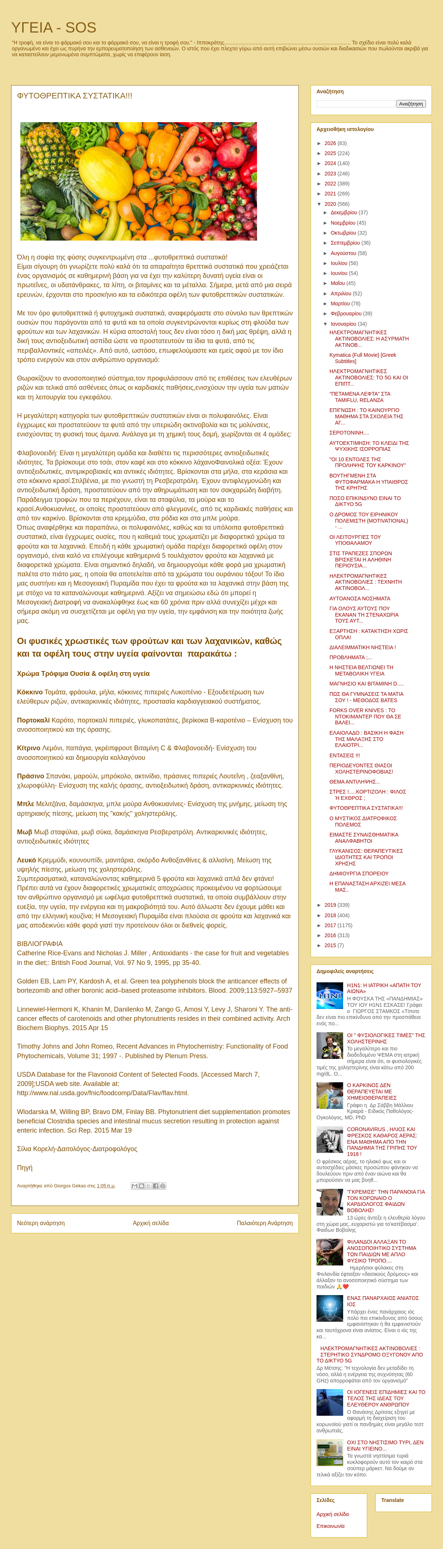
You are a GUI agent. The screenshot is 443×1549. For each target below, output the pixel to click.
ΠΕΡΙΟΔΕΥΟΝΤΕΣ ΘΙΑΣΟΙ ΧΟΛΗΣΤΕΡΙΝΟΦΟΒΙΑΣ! (361, 768)
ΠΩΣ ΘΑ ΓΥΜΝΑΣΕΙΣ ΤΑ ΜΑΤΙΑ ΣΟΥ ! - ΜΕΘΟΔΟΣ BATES (366, 697)
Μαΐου (338, 283)
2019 (331, 905)
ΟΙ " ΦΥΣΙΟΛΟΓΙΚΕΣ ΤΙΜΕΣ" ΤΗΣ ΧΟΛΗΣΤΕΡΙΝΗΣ (386, 1038)
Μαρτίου (341, 303)
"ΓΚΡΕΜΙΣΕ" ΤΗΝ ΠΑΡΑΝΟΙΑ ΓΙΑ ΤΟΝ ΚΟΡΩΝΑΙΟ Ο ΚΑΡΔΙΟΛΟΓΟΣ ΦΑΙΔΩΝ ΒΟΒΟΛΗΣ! (386, 1201)
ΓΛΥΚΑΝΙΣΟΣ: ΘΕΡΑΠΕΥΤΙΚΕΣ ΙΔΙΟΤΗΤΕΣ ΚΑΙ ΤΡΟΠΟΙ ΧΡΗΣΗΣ (366, 857)
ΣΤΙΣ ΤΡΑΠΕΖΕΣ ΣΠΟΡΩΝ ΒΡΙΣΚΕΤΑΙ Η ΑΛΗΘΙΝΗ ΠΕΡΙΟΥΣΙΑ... (360, 559)
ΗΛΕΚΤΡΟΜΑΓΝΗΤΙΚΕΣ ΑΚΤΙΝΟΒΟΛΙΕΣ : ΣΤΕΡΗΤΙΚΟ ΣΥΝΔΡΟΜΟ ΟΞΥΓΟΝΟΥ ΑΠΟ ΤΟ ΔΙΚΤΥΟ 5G (370, 1354)
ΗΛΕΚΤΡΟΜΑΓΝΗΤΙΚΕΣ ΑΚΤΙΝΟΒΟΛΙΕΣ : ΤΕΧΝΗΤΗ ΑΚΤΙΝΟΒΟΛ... (365, 582)
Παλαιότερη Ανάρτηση (265, 1223)
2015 (331, 945)
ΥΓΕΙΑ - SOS (54, 27)
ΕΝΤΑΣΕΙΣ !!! (344, 755)
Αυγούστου (344, 253)
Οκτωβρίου (344, 233)
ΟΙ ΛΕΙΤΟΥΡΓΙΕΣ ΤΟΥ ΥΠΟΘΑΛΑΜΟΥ (355, 540)
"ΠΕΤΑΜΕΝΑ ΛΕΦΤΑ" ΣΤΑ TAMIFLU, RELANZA (359, 397)
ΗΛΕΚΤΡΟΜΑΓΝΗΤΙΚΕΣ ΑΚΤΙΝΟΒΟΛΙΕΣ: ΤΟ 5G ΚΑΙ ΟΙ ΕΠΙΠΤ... (368, 377)
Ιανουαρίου (344, 324)
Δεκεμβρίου (344, 212)
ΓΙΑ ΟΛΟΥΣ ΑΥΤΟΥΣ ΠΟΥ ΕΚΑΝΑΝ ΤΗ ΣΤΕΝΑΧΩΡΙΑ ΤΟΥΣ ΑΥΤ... (363, 615)
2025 (331, 153)
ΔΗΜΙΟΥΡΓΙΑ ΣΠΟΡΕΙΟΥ (359, 873)
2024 (331, 163)
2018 (331, 915)
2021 (331, 194)
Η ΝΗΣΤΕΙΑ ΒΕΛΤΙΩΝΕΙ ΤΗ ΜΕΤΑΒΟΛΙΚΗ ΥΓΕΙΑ (361, 670)
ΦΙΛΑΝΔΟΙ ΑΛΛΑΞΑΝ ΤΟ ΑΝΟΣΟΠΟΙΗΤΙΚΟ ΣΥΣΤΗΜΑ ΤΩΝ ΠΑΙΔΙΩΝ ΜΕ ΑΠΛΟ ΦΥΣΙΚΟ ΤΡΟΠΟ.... (381, 1251)
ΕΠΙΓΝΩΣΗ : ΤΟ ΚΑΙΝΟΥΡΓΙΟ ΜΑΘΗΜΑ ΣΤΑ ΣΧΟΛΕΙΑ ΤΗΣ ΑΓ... (366, 416)
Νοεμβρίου (344, 223)
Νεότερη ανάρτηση (41, 1223)
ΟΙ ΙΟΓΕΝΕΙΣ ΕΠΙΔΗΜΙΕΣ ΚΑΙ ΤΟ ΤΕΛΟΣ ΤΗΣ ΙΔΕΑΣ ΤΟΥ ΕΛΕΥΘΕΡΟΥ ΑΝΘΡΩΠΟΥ (386, 1398)
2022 (331, 184)
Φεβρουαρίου (347, 313)
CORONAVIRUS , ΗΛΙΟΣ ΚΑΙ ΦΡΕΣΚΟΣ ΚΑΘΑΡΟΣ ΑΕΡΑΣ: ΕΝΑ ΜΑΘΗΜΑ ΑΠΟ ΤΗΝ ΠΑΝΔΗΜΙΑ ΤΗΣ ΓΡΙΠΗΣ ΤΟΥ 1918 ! (382, 1141)
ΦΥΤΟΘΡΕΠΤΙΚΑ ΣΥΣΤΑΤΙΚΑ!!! (366, 808)
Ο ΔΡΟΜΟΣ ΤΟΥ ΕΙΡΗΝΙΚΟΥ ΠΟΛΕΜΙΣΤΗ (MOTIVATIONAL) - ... (368, 521)
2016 (331, 935)
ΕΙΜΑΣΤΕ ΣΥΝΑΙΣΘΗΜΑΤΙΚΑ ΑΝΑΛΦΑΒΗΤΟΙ (363, 838)
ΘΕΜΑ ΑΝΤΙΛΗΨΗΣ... (354, 782)
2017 (331, 925)
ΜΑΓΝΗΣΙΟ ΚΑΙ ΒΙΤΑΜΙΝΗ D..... (366, 684)
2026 (331, 143)
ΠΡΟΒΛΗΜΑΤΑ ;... (350, 657)
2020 (331, 204)
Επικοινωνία (331, 1526)
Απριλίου (342, 293)
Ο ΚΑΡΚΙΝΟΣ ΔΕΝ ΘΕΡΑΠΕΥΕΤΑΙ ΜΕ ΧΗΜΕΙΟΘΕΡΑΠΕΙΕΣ (372, 1091)
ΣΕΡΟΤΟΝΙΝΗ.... (349, 433)
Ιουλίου (340, 263)
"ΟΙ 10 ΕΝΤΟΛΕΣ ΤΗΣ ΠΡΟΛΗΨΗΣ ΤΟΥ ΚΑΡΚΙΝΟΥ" (367, 462)
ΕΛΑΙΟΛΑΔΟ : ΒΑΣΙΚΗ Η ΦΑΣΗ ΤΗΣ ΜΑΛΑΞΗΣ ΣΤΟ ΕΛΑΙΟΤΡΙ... (366, 739)
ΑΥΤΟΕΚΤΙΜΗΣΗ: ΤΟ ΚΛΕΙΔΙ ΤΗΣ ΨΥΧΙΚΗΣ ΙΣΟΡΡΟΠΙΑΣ (369, 446)
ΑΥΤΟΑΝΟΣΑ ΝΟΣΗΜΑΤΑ (359, 598)
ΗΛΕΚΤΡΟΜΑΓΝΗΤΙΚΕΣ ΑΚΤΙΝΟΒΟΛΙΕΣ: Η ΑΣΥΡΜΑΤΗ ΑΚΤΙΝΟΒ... (369, 338)
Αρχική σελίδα (151, 1223)
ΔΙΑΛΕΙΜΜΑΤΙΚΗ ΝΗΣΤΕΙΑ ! (362, 647)
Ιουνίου (340, 273)
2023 (331, 174)
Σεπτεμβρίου (346, 243)
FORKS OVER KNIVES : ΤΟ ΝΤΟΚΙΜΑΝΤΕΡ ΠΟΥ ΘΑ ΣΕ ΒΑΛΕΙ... (365, 716)
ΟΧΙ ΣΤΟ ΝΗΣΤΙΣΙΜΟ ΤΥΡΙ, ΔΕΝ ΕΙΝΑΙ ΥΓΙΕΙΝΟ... (385, 1445)
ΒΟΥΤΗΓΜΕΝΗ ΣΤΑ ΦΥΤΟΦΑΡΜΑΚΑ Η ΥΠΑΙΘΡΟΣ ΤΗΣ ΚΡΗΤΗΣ (368, 482)
